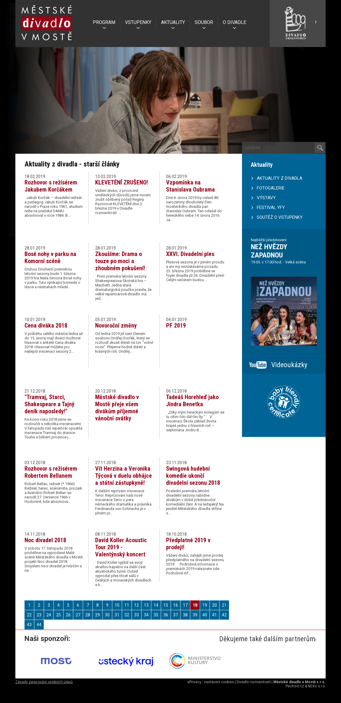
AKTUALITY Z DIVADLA (279, 178)
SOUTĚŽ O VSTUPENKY (280, 217)
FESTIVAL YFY (271, 207)
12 (136, 605)
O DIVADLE (234, 22)
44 (39, 624)
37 (175, 615)
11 (126, 605)
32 (126, 615)
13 (146, 605)
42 (224, 615)
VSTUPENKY (138, 22)
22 (29, 615)
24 (48, 615)
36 (165, 615)
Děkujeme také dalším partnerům (267, 639)
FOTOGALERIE (271, 188)
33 (136, 615)
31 (117, 615)
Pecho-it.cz (295, 686)
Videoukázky (289, 365)
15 (165, 605)
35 (156, 615)
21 (224, 605)
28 (87, 615)
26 (68, 615)
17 (185, 605)
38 (185, 615)
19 (204, 605)
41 (214, 615)
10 (117, 605)
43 (29, 624)
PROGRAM (104, 22)
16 (175, 605)
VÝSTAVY (266, 197)
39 (195, 615)
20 (214, 605)
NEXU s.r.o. (317, 686)
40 (204, 615)
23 (39, 615)
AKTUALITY (173, 22)
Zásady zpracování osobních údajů (44, 682)
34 (146, 615)
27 (78, 615)
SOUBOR (204, 22)
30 (107, 615)
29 (97, 615)
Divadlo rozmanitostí (254, 682)
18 (195, 605)
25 (58, 615)
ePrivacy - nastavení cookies (210, 682)
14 (156, 605)
